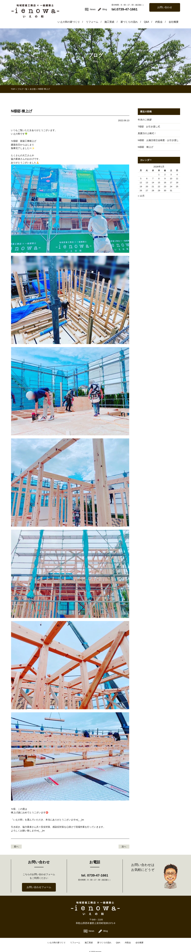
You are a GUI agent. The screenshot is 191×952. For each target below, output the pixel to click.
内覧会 (161, 17)
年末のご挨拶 (145, 115)
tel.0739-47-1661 (124, 9)
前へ (16, 842)
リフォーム (98, 17)
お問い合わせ (164, 7)
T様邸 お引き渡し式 (149, 122)
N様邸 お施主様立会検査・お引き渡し (158, 136)
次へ (124, 842)
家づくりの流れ (133, 17)
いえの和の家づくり (76, 17)
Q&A (149, 17)
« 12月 (141, 191)
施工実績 (114, 17)
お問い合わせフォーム (39, 882)
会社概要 (174, 17)
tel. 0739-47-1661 (94, 871)
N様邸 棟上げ (145, 142)
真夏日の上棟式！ (147, 129)
